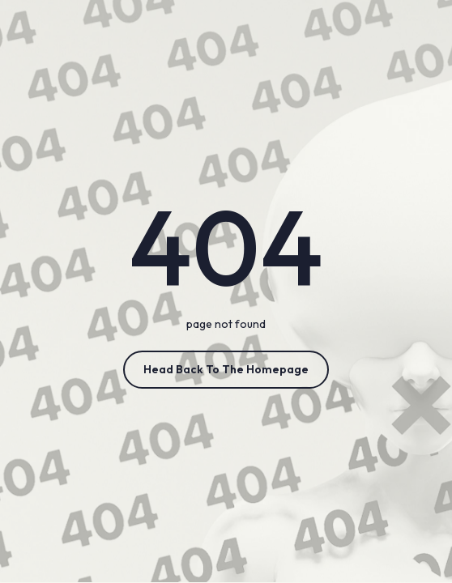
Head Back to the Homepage (226, 369)
